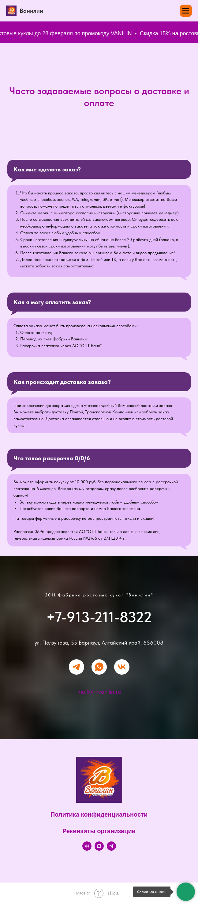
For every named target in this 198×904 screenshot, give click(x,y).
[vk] (121, 667)
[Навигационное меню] (186, 11)
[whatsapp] (99, 667)
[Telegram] (111, 849)
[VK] (87, 849)
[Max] (99, 849)
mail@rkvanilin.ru (99, 691)
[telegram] (76, 667)
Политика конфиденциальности (99, 814)
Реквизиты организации (99, 831)
